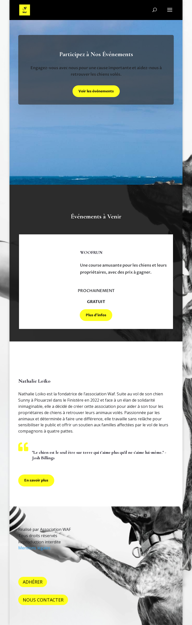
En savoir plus (36, 480)
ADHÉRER (32, 582)
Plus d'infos (96, 315)
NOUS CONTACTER (43, 600)
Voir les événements (96, 91)
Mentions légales (34, 548)
